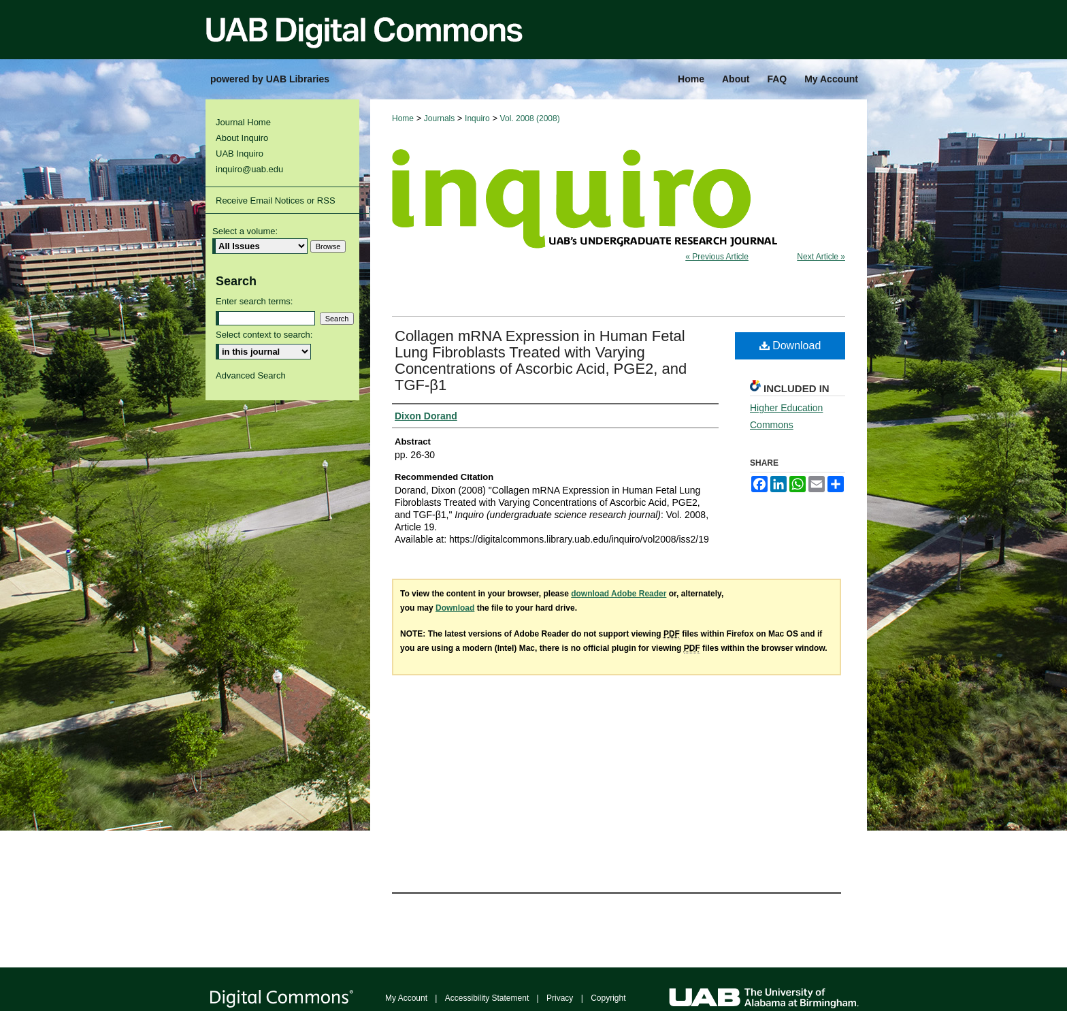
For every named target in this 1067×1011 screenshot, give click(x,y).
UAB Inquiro (239, 153)
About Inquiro (242, 138)
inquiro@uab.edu (249, 169)
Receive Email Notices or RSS (275, 200)
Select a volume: (245, 231)
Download (790, 345)
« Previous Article (717, 256)
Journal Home (243, 122)
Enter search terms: (254, 301)
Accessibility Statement (487, 998)
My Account (406, 998)
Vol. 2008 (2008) (530, 118)
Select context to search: (264, 335)
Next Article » (821, 256)
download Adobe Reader (618, 593)
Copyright (608, 998)
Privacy (559, 998)
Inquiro (477, 118)
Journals (439, 118)
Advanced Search (251, 375)
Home (403, 118)
